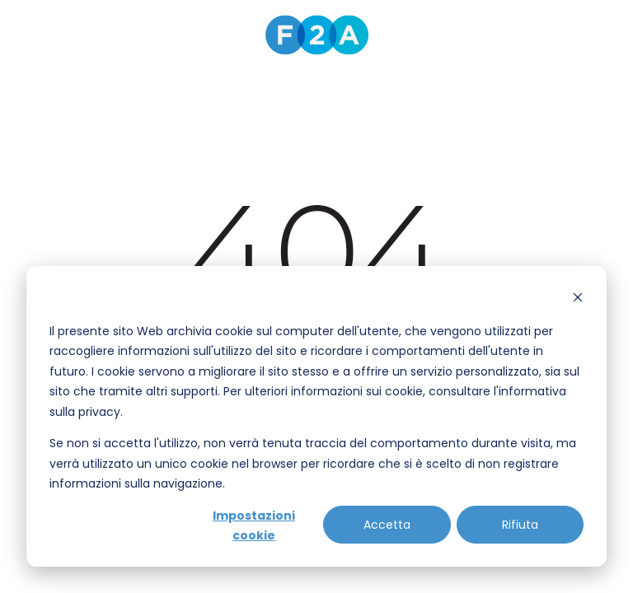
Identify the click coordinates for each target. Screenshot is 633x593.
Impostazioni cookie (254, 525)
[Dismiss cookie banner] (578, 299)
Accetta (386, 524)
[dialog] (316, 416)
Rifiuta (520, 524)
